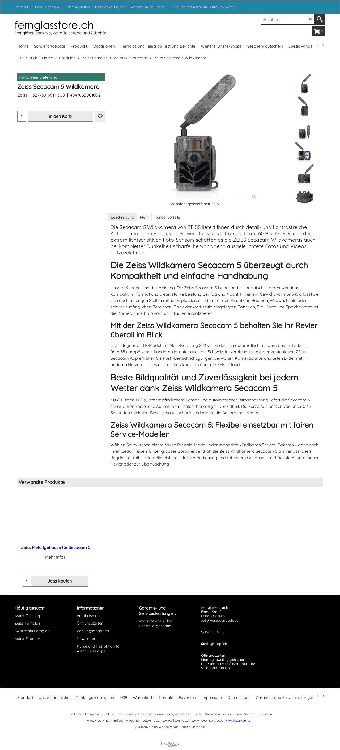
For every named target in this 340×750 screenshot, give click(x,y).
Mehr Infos (55, 557)
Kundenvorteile (167, 217)
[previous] (317, 45)
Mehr (144, 217)
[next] (323, 45)
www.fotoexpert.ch (238, 723)
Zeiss (22, 95)
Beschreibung (122, 217)
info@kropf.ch (215, 646)
